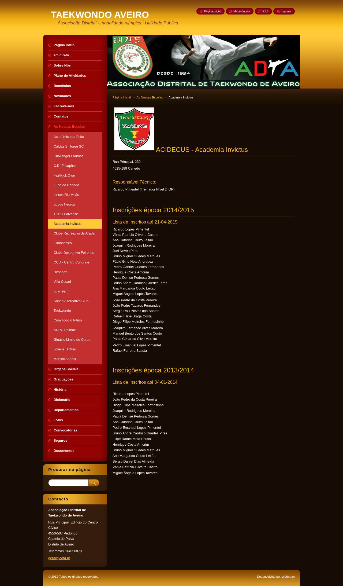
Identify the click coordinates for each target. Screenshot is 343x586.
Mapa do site (241, 11)
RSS (265, 11)
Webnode (288, 576)
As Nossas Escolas (149, 97)
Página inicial (122, 97)
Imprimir (286, 11)
